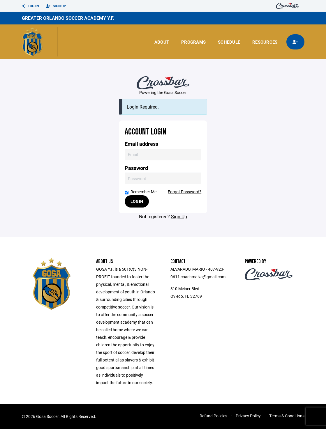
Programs (193, 42)
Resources (264, 42)
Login (137, 201)
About (161, 42)
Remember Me (140, 191)
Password (136, 168)
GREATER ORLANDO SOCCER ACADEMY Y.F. (68, 18)
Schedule (229, 42)
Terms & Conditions (286, 416)
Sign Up (56, 6)
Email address (141, 144)
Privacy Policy (248, 416)
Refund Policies (213, 416)
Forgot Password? (184, 191)
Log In (30, 6)
